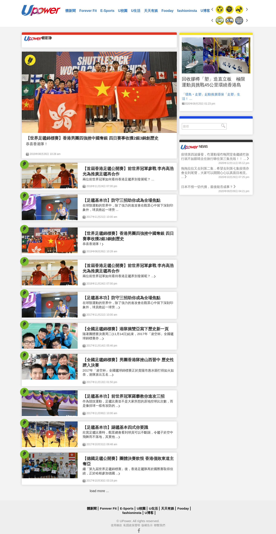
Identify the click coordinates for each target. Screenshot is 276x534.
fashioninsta (187, 11)
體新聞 (70, 11)
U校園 (122, 11)
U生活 (135, 11)
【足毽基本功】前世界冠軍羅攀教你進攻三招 (124, 396)
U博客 (205, 11)
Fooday (167, 11)
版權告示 (147, 525)
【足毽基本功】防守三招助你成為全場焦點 (121, 200)
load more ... (99, 491)
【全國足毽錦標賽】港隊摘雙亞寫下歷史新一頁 (126, 329)
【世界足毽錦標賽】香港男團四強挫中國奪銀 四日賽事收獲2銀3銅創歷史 (92, 138)
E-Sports (107, 11)
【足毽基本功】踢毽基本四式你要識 (115, 427)
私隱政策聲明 (131, 525)
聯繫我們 (159, 525)
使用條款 (116, 525)
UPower (125, 521)
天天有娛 (151, 11)
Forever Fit (88, 11)
